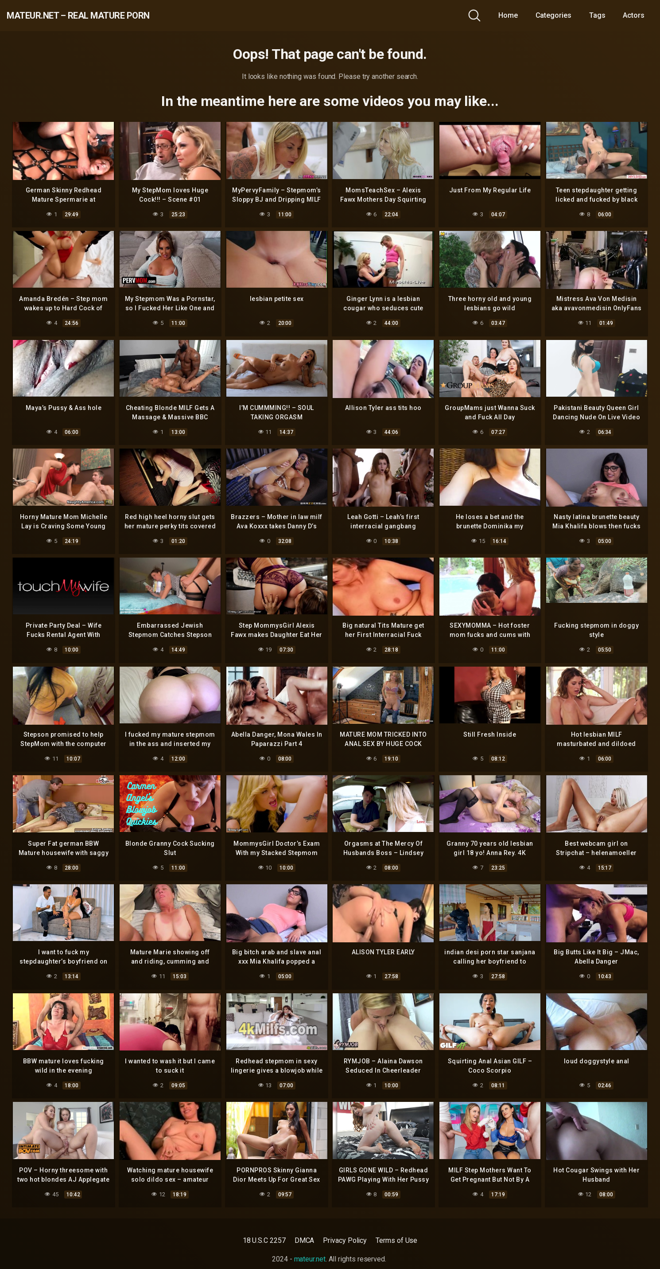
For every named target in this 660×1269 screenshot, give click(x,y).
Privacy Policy (345, 1240)
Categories (553, 15)
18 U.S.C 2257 (264, 1240)
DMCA (304, 1240)
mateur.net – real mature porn (110, 15)
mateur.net (310, 1259)
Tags (597, 15)
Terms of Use (396, 1240)
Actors (633, 15)
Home (508, 15)
